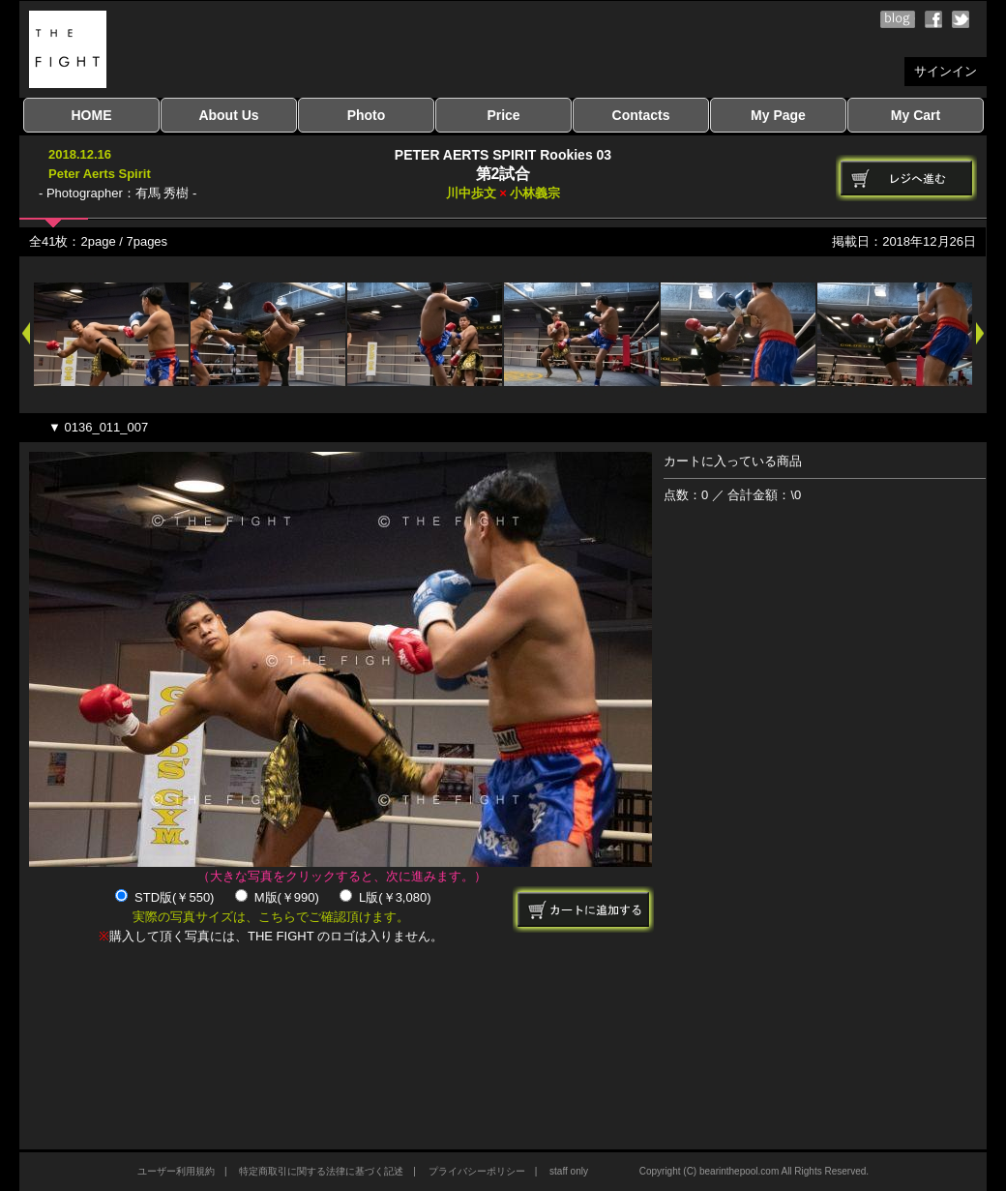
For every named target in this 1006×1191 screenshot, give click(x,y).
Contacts (641, 115)
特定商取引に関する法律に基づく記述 (321, 1171)
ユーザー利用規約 (176, 1171)
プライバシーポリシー (477, 1171)
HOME (92, 115)
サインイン (945, 71)
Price (503, 115)
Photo (366, 115)
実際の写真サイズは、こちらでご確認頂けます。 (271, 916)
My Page (778, 115)
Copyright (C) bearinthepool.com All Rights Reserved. (754, 1171)
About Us (228, 115)
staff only (568, 1171)
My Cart (915, 115)
